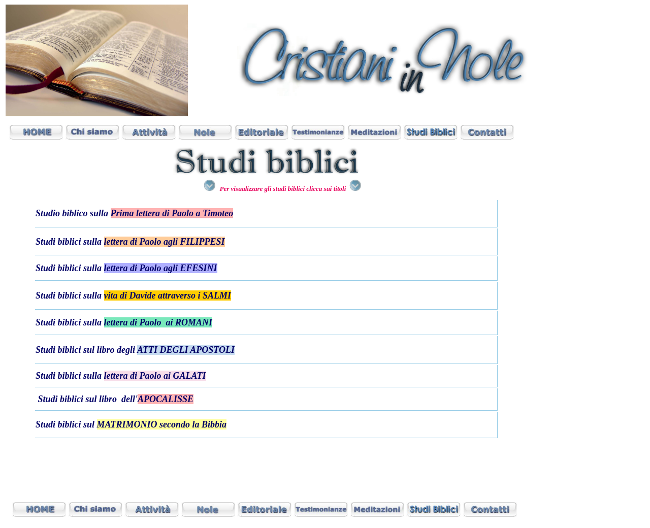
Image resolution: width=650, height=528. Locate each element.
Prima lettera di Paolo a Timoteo (172, 213)
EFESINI (198, 268)
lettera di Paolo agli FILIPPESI (164, 242)
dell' (157, 399)
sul (90, 424)
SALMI (217, 295)
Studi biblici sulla (70, 242)
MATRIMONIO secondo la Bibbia (162, 424)
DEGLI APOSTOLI (197, 350)
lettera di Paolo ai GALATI (155, 376)
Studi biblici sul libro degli (86, 350)
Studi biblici (58, 424)
